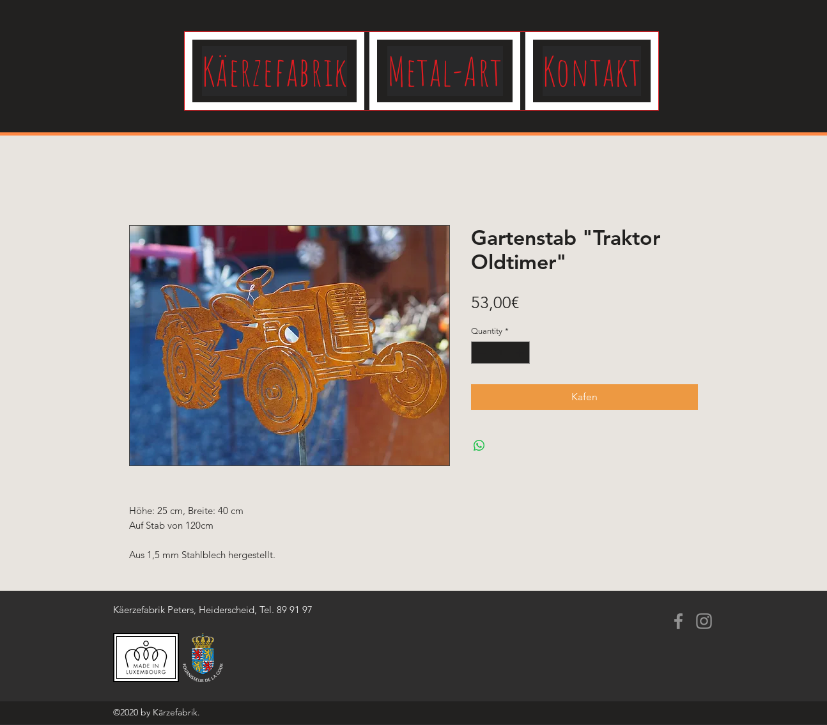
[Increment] (521, 353)
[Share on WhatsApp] (479, 445)
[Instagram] (704, 621)
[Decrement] (480, 353)
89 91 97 (295, 610)
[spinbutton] (500, 353)
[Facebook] (678, 621)
